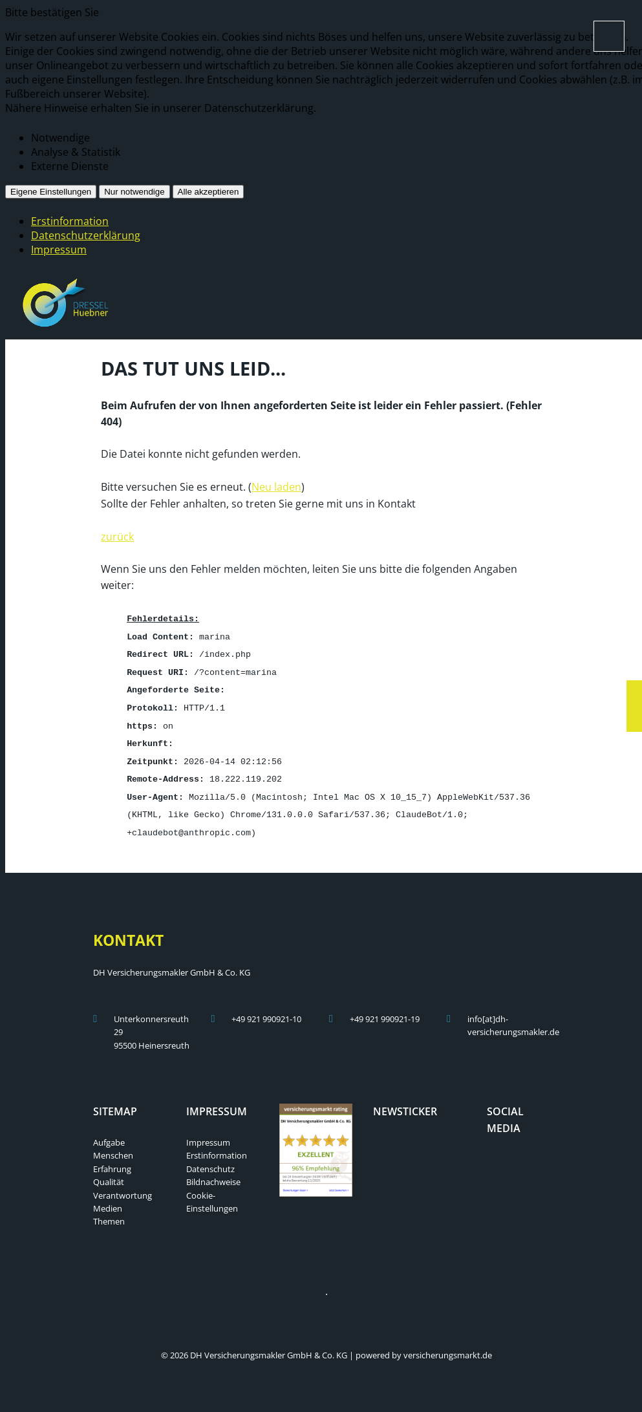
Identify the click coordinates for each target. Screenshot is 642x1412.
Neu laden (276, 485)
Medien (107, 1198)
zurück (117, 535)
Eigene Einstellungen (50, 192)
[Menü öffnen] (609, 36)
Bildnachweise (213, 1172)
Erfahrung (112, 1159)
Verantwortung (122, 1186)
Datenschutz (210, 1159)
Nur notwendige (134, 192)
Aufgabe (109, 1133)
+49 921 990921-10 (266, 1009)
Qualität (108, 1172)
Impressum (59, 249)
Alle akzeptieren (208, 192)
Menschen (113, 1145)
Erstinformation (70, 221)
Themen (109, 1211)
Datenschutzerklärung (85, 235)
